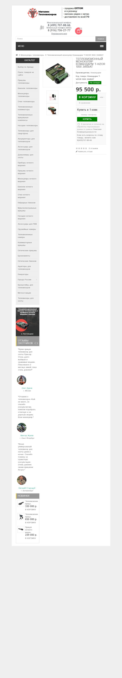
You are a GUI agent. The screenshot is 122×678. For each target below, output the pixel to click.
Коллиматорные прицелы (25, 244)
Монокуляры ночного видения (27, 180)
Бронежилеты (24, 255)
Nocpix (21, 469)
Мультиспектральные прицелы (27, 209)
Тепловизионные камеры (25, 236)
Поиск (101, 39)
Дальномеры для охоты (25, 156)
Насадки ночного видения (25, 217)
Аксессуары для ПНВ (27, 224)
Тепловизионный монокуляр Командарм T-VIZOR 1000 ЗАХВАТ (75, 55)
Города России (24, 279)
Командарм (96, 72)
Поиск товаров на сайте (26, 73)
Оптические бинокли (27, 261)
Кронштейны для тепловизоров (25, 286)
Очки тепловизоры (26, 101)
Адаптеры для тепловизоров (24, 267)
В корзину (30, 509)
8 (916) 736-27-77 (59, 30)
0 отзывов (93, 148)
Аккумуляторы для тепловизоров (26, 140)
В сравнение (84, 103)
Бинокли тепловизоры (27, 88)
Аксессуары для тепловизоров (25, 148)
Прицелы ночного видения (25, 172)
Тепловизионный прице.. (32, 502)
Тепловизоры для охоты (25, 299)
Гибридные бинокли (26, 202)
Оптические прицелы (27, 250)
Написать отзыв (84, 151)
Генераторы (23, 274)
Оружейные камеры (27, 229)
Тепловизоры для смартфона (25, 132)
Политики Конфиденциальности (89, 130)
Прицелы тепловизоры (23, 81)
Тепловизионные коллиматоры (25, 108)
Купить (87, 119)
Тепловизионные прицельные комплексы (25, 117)
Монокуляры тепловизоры (32, 55)
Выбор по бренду (25, 67)
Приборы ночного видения (25, 164)
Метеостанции (24, 293)
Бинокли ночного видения (25, 188)
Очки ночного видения (24, 196)
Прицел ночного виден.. (28, 530)
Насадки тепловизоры (28, 125)
